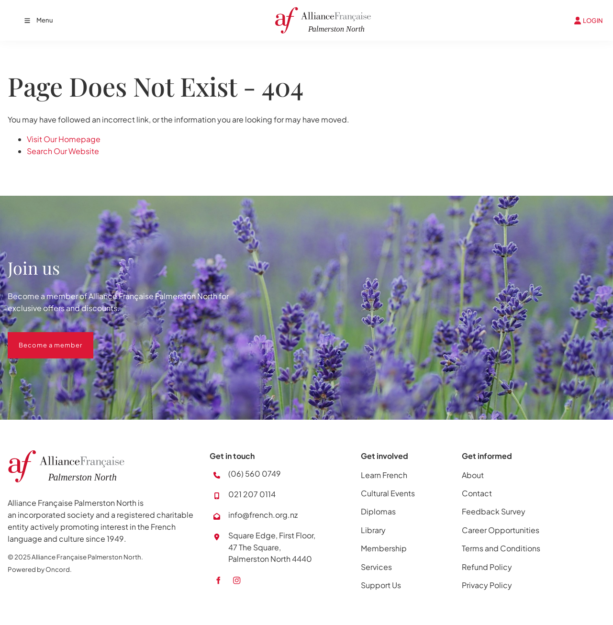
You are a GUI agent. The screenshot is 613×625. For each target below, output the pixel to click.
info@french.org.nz (263, 515)
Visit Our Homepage (63, 139)
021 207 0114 (252, 494)
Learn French (384, 475)
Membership (384, 548)
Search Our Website (63, 151)
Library (373, 530)
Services (376, 567)
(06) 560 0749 (254, 474)
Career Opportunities (500, 530)
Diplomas (378, 511)
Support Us (381, 585)
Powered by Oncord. (40, 569)
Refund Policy (487, 567)
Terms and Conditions (501, 548)
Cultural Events (388, 493)
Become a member (39, 338)
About (473, 475)
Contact (477, 493)
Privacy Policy (487, 585)
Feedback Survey (493, 511)
